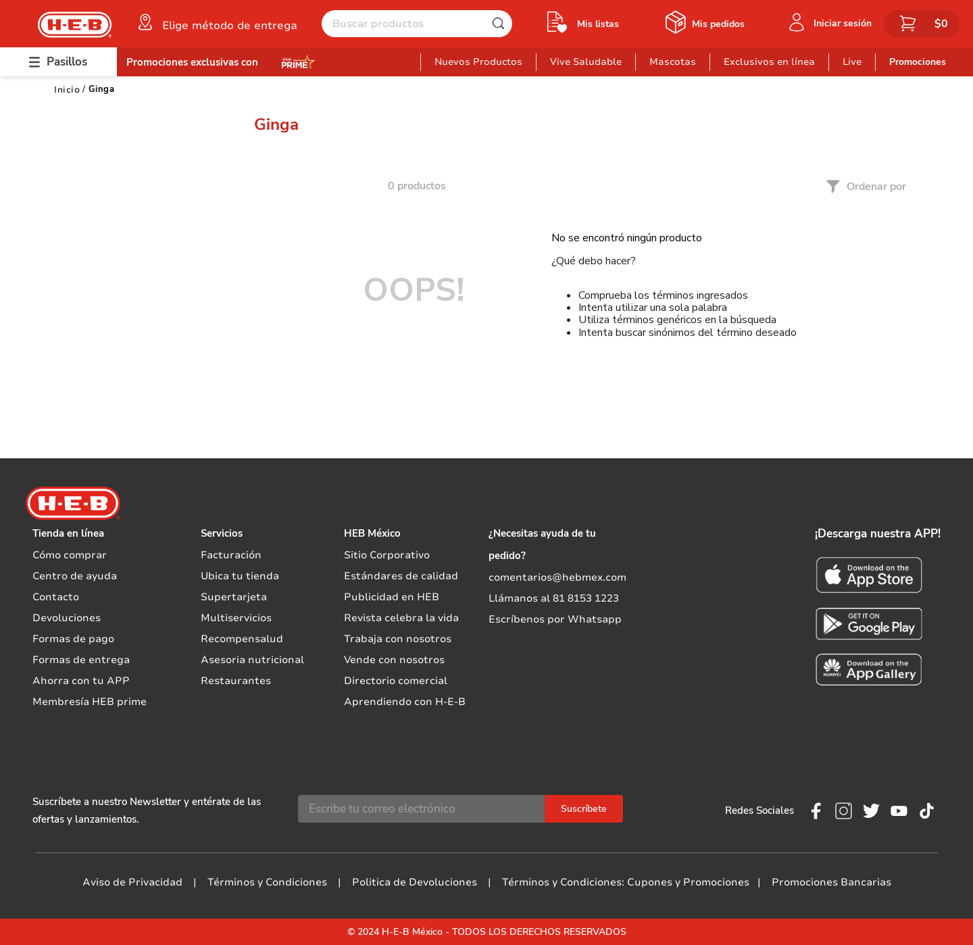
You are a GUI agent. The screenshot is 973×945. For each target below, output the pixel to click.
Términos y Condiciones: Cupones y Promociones (625, 882)
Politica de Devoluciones (414, 882)
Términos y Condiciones (267, 882)
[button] (216, 22)
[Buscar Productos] (501, 23)
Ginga (102, 89)
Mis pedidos (718, 24)
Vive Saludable (586, 61)
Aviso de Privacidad (132, 882)
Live (852, 61)
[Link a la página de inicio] (66, 89)
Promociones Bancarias (831, 882)
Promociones (917, 61)
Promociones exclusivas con (192, 62)
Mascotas (672, 61)
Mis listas (598, 24)
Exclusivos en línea (769, 61)
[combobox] (417, 23)
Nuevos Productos (478, 61)
